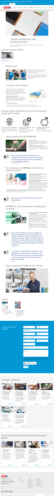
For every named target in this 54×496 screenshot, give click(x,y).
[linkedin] (2, 492)
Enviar (25, 366)
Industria (12, 4)
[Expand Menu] (2, 8)
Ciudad (38, 340)
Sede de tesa (21, 480)
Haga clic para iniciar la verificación (30, 363)
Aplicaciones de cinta (15, 10)
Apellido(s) (39, 327)
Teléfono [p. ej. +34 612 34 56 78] (30, 337)
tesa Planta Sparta (30, 485)
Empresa (25, 333)
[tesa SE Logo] (7, 8)
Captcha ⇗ (34, 364)
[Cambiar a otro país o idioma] (47, 7)
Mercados (2, 10)
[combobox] (29, 341)
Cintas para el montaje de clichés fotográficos (27, 10)
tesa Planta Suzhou (30, 480)
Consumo (6, 4)
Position (38, 333)
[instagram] (11, 492)
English (30, 1)
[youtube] (4, 492)
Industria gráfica (8, 10)
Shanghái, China (38, 481)
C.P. (24, 344)
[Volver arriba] (52, 476)
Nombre (25, 327)
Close (51, 1)
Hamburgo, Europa (38, 480)
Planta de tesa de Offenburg (30, 484)
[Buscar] (44, 7)
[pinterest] (7, 492)
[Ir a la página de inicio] (2, 4)
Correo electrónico (27, 330)
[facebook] (9, 492)
